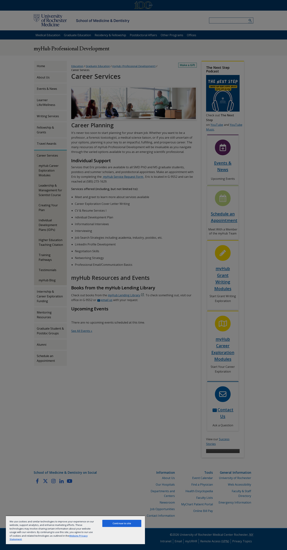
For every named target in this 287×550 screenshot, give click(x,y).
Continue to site (122, 523)
